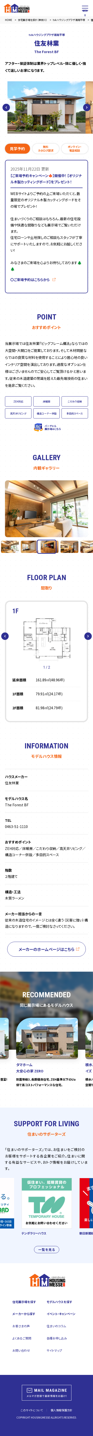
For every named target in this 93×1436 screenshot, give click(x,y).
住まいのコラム (56, 1326)
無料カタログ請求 (46, 148)
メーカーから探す (23, 1314)
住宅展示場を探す (24, 1302)
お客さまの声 (21, 1326)
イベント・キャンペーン (61, 1314)
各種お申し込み (57, 1338)
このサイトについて (32, 1410)
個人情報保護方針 (61, 1410)
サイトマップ (54, 1350)
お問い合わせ (21, 1350)
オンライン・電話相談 (75, 148)
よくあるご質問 (21, 1338)
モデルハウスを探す (59, 1302)
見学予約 (17, 148)
